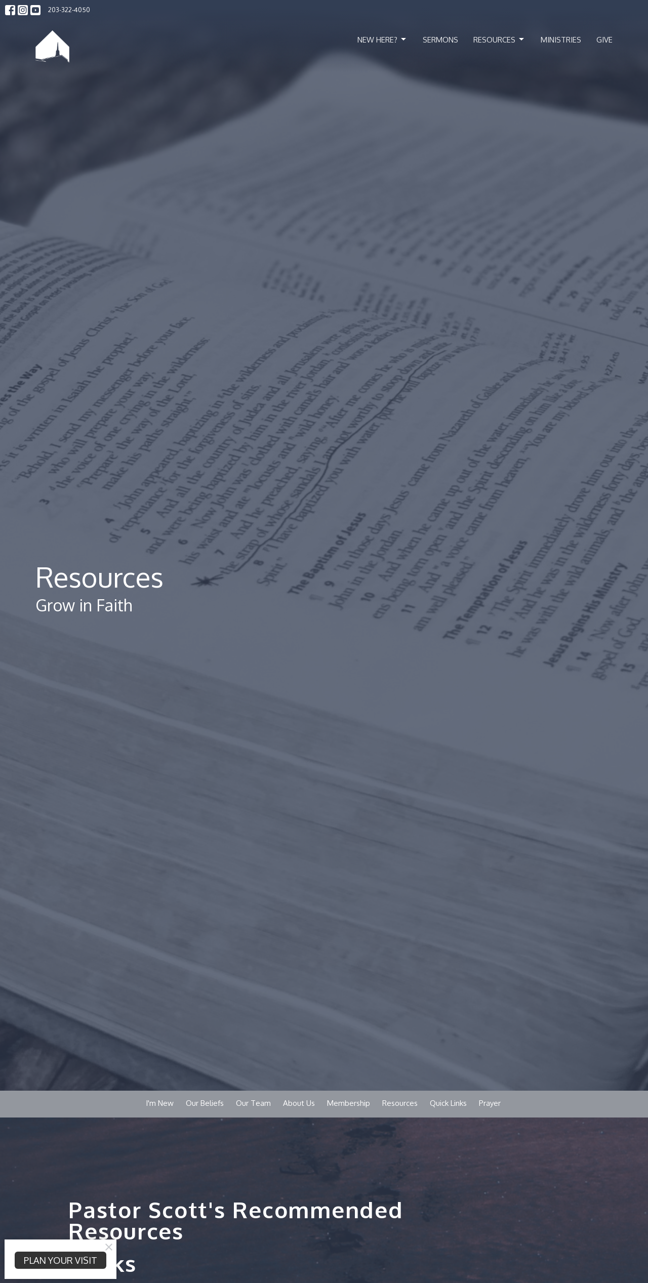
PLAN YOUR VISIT (60, 1260)
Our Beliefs (205, 1103)
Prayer (490, 1103)
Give (604, 40)
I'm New (160, 1103)
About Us (299, 1103)
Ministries (561, 40)
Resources (499, 39)
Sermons (440, 40)
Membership (348, 1103)
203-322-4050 (69, 10)
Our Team (253, 1103)
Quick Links (448, 1103)
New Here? (382, 39)
